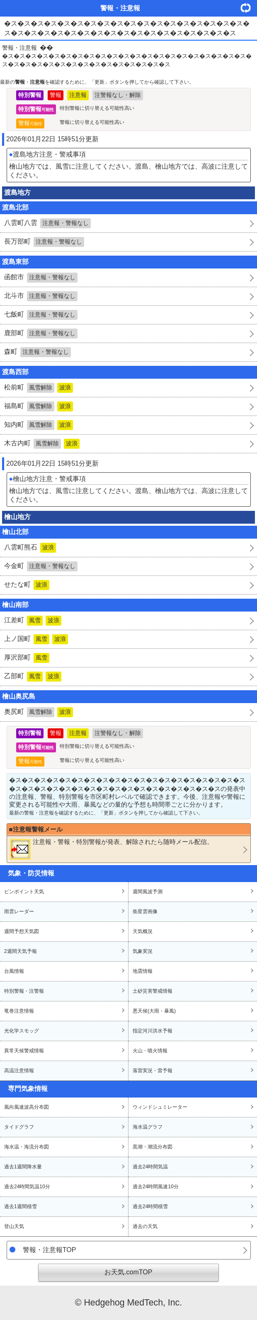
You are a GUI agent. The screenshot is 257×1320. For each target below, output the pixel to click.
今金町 (41, 566)
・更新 (248, 7)
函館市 (41, 278)
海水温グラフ (147, 1127)
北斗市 (41, 296)
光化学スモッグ (21, 1031)
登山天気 (14, 1226)
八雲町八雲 (47, 223)
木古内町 (42, 444)
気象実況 (143, 951)
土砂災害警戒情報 (152, 991)
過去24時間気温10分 (27, 1186)
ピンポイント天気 (24, 892)
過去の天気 (145, 1226)
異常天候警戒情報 (24, 1051)
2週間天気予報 (20, 951)
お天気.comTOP (128, 1272)
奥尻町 (38, 712)
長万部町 (44, 242)
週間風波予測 (147, 892)
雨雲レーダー (19, 911)
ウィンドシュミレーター (160, 1107)
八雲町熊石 (30, 548)
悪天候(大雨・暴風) (154, 1011)
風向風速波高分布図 (26, 1107)
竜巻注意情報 (19, 1011)
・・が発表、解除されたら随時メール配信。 (111, 849)
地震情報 (143, 971)
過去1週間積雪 (20, 1206)
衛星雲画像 (145, 911)
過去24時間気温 (150, 1167)
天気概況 (143, 931)
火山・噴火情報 (150, 1051)
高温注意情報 (19, 1070)
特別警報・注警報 (24, 991)
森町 (37, 352)
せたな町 (26, 585)
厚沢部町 (26, 658)
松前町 (38, 388)
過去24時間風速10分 (156, 1186)
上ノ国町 (36, 639)
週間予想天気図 (21, 931)
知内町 (38, 425)
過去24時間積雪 (150, 1206)
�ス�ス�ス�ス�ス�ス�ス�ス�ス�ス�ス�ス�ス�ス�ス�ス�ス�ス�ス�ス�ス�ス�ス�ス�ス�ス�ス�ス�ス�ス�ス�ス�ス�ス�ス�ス (127, 60)
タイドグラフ (19, 1127)
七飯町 (41, 315)
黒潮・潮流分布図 (152, 1147)
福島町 (38, 406)
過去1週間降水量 (23, 1167)
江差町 (32, 621)
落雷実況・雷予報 (152, 1070)
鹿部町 (41, 333)
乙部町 (32, 677)
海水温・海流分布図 (26, 1147)
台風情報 (14, 971)
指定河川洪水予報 (152, 1031)
